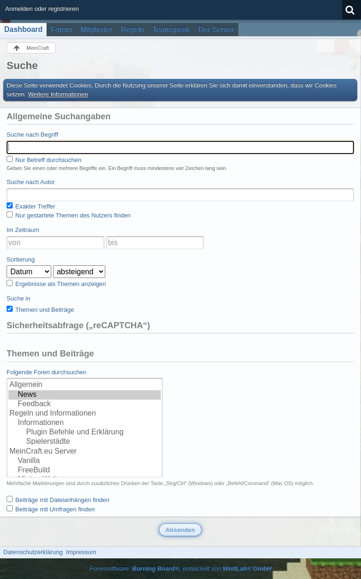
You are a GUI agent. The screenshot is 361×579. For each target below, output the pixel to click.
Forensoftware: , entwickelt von (181, 568)
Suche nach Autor (31, 181)
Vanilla (84, 461)
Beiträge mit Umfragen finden (51, 509)
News (84, 395)
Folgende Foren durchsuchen (46, 372)
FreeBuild (84, 470)
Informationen (84, 423)
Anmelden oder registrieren (42, 8)
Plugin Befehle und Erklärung (84, 432)
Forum (61, 29)
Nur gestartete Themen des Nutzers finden (69, 215)
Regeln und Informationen (84, 413)
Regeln (132, 29)
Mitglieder (97, 29)
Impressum (81, 552)
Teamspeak (171, 29)
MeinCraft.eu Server (84, 451)
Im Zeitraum (23, 229)
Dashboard (23, 29)
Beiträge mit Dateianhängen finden (58, 499)
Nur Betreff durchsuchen (44, 159)
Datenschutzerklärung (33, 552)
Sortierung (21, 259)
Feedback (84, 404)
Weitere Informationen (58, 94)
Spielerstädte (84, 442)
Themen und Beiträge (40, 309)
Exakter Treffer (31, 206)
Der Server (216, 29)
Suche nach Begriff (32, 134)
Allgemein (84, 385)
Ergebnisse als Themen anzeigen (56, 283)
